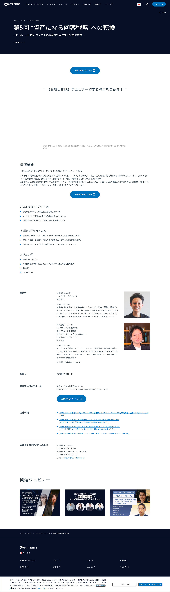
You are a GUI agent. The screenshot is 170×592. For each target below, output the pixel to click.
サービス (50, 4)
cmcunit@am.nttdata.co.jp (74, 458)
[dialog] (85, 584)
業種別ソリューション (33, 4)
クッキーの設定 (124, 584)
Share (162, 12)
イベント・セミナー (34, 20)
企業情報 (74, 4)
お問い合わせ (18, 42)
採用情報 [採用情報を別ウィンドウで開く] (86, 4)
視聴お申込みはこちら (83, 70)
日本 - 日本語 (25, 553)
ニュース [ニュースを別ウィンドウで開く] (108, 4)
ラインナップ (124, 567)
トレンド (62, 4)
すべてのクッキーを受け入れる (150, 584)
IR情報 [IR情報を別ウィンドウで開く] (97, 4)
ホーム (15, 20)
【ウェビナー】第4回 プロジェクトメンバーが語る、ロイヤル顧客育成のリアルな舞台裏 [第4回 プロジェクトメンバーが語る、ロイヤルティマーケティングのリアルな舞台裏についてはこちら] (93, 433)
